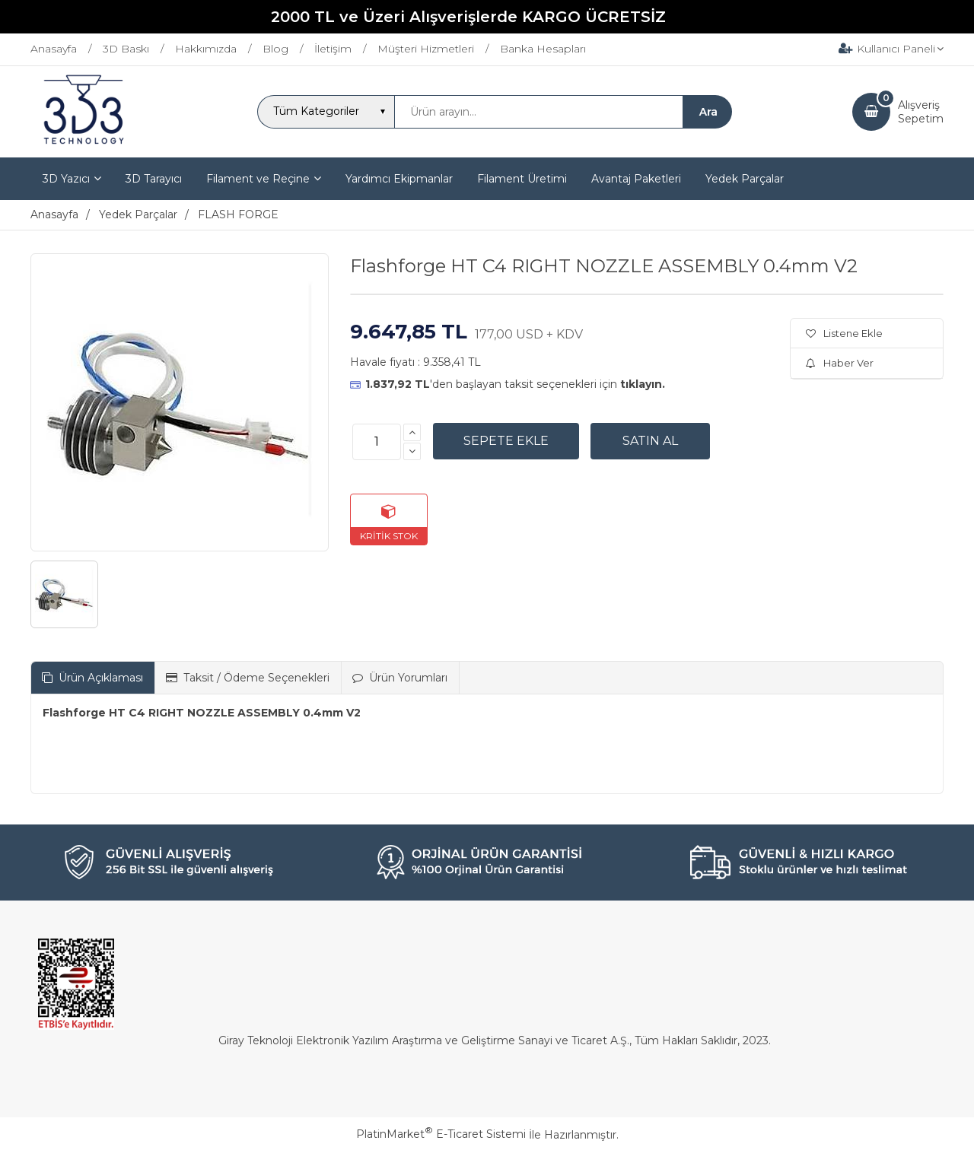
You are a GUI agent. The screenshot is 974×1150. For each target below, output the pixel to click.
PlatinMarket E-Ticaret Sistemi (441, 1134)
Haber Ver (840, 363)
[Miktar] (376, 442)
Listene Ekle (844, 333)
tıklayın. (642, 384)
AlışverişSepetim (921, 111)
